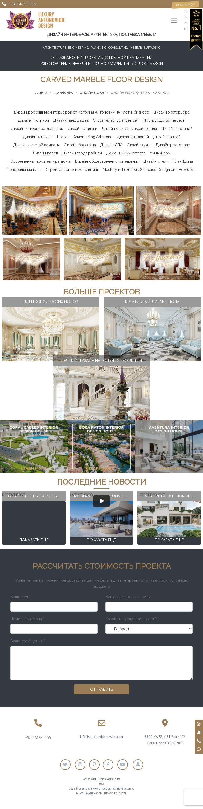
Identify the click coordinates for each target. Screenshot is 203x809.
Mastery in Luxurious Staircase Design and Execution (149, 169)
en (186, 11)
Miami (80, 793)
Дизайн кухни (139, 145)
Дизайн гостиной (33, 120)
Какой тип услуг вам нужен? (132, 619)
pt (185, 23)
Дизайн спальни (82, 128)
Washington (94, 793)
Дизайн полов (45, 153)
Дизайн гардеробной (82, 153)
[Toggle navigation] (174, 21)
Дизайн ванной (167, 136)
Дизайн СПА (111, 145)
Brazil (123, 793)
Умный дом (160, 153)
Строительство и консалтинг (72, 169)
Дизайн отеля (155, 161)
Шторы (62, 136)
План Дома (183, 161)
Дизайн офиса (115, 128)
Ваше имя (20, 596)
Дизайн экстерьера (171, 112)
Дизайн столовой (133, 136)
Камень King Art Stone (93, 136)
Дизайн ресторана (173, 145)
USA (101, 784)
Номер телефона (27, 619)
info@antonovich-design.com (101, 737)
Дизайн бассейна (80, 145)
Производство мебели (164, 120)
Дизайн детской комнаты (36, 145)
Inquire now (185, 5)
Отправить (101, 689)
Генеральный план (24, 169)
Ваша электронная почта (129, 596)
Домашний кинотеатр (126, 153)
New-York (110, 793)
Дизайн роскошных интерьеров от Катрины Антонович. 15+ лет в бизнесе (81, 112)
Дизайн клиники (37, 136)
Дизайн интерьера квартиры (37, 128)
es (185, 17)
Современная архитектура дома (40, 161)
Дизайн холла (144, 128)
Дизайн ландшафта (71, 120)
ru (186, 29)
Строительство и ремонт (116, 120)
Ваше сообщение (27, 641)
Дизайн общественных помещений (107, 161)
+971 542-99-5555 (23, 4)
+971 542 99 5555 (38, 737)
